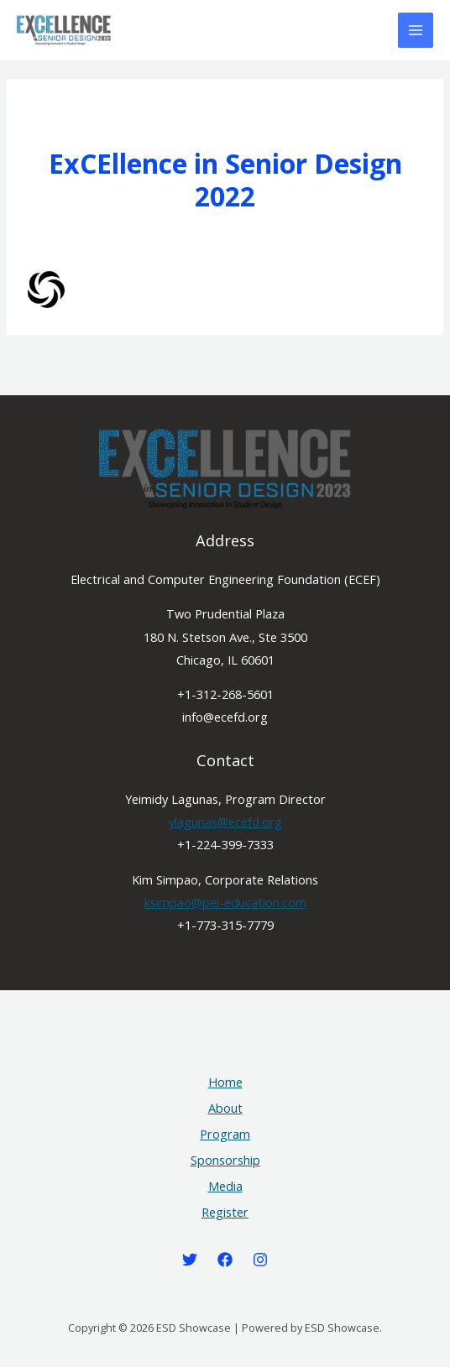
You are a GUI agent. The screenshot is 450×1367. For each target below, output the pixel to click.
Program (225, 1133)
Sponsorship (225, 1159)
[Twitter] (189, 1259)
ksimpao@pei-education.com (225, 902)
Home (225, 1081)
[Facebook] (225, 1259)
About (225, 1107)
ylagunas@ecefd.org (225, 821)
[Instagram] (260, 1259)
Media (225, 1185)
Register (225, 1211)
